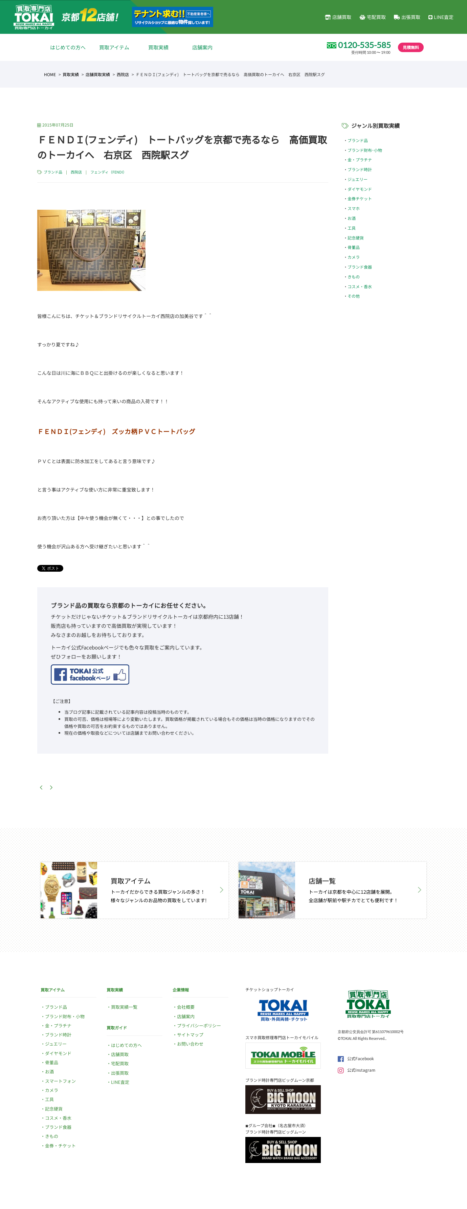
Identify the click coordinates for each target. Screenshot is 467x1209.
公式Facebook (356, 1058)
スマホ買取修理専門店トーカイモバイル (281, 1037)
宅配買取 (372, 17)
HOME (50, 74)
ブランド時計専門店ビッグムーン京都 (279, 1080)
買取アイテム (114, 47)
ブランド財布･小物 (365, 150)
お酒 (352, 218)
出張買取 (407, 17)
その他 (354, 296)
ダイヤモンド (360, 189)
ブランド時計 (360, 169)
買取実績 (158, 47)
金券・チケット (60, 1145)
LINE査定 (440, 17)
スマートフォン (60, 1081)
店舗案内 (202, 47)
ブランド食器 (360, 267)
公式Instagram (356, 1070)
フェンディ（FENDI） (108, 172)
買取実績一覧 (124, 1007)
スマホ (354, 208)
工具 (352, 228)
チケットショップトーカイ (269, 989)
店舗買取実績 (98, 74)
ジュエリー (358, 179)
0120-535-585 (364, 45)
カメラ (354, 257)
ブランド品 (53, 172)
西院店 (123, 74)
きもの (354, 276)
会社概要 (186, 1007)
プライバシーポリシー (199, 1025)
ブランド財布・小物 (65, 1016)
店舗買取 (338, 17)
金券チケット (360, 198)
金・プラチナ (360, 159)
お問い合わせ (190, 1044)
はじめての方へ (68, 47)
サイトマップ (190, 1034)
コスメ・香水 (360, 286)
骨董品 (354, 247)
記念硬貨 (356, 238)
